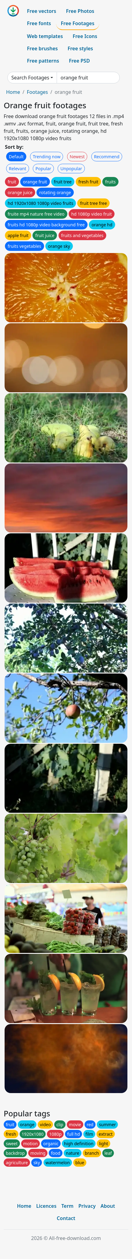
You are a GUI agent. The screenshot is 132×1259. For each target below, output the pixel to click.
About (107, 1206)
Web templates (45, 36)
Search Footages (30, 77)
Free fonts (39, 23)
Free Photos (80, 11)
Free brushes (42, 48)
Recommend (106, 156)
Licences (46, 1206)
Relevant (17, 168)
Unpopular (71, 168)
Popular (43, 168)
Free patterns (43, 60)
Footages (37, 92)
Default (16, 156)
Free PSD (79, 60)
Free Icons (85, 36)
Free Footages (78, 23)
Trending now (46, 156)
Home (13, 92)
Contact (66, 1218)
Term (67, 1206)
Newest (77, 156)
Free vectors (41, 11)
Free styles (80, 48)
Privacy (87, 1206)
